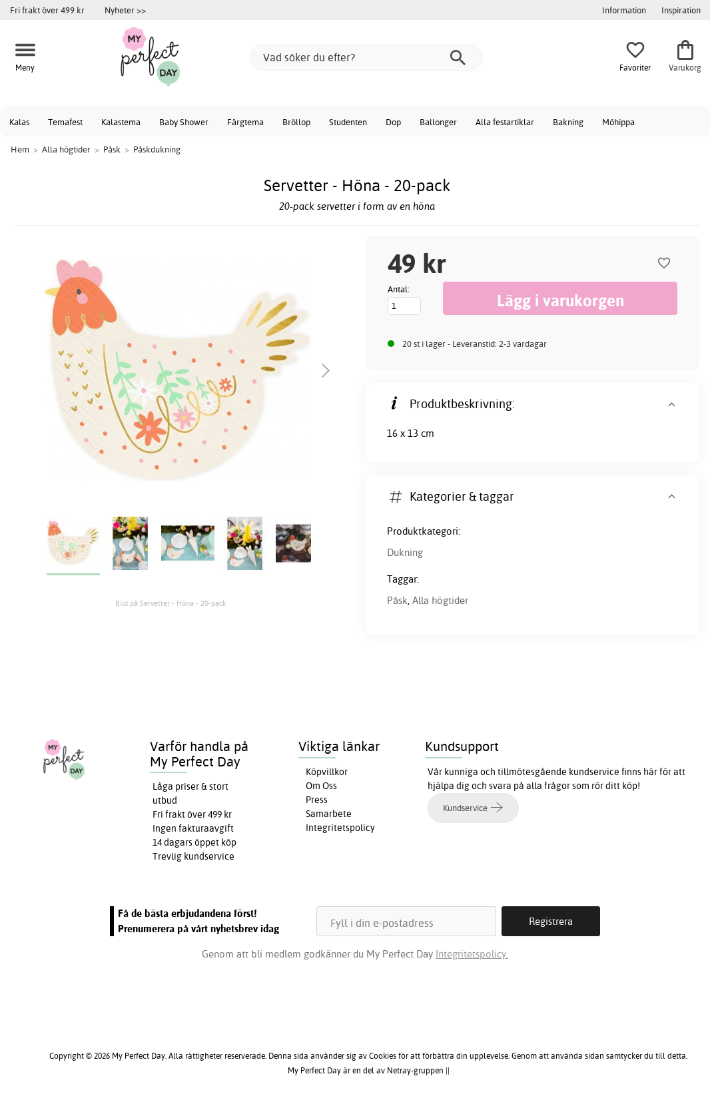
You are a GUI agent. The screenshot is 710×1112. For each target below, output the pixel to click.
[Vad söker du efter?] (366, 57)
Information (624, 10)
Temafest (65, 122)
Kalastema (121, 122)
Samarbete (329, 814)
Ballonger (438, 122)
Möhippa (618, 122)
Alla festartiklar (505, 122)
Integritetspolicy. (472, 954)
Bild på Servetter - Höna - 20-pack (170, 603)
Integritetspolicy (340, 828)
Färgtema (245, 122)
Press (317, 800)
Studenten (348, 122)
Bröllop (296, 122)
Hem (20, 149)
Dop (393, 122)
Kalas (19, 122)
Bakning (568, 122)
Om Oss (321, 786)
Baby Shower (183, 122)
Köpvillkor (327, 772)
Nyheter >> (125, 10)
